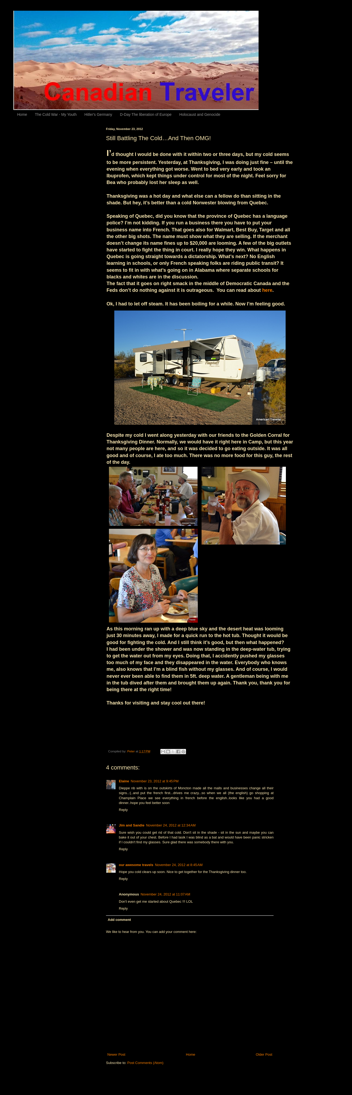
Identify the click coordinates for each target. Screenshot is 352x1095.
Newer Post (116, 1054)
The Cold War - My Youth (56, 114)
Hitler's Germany (98, 114)
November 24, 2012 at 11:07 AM (165, 894)
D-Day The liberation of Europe (146, 114)
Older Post (264, 1054)
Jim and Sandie (131, 825)
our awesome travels (136, 865)
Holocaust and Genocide (199, 114)
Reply (123, 810)
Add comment (119, 920)
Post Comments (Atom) (145, 1063)
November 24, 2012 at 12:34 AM (170, 825)
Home (22, 114)
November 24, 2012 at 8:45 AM (179, 865)
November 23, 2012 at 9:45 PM (155, 781)
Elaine (124, 781)
